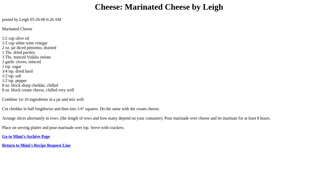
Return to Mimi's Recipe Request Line (36, 145)
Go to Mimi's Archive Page (26, 136)
